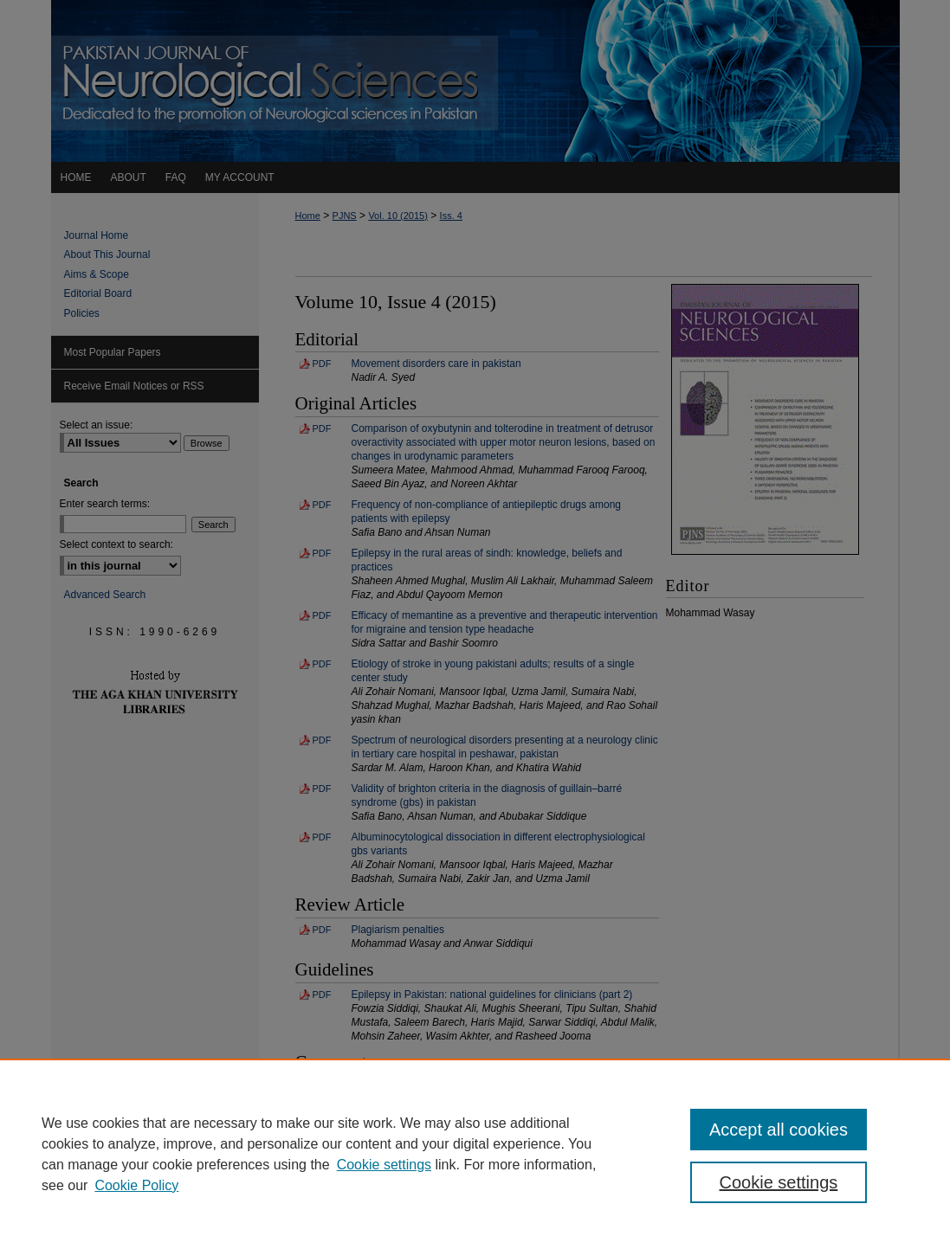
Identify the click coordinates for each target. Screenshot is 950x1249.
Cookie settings (384, 1164)
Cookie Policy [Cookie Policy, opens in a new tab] (136, 1185)
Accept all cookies (778, 1129)
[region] (475, 1154)
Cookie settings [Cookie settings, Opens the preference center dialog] (779, 1182)
